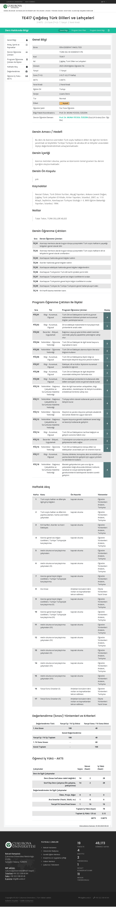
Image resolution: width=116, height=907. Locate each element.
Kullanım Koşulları (11, 903)
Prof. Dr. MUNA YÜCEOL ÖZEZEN (73, 120)
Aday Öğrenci (30, 2)
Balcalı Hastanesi (49, 850)
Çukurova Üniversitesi (14, 2)
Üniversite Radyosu (50, 853)
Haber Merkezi (49, 864)
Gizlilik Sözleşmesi (26, 903)
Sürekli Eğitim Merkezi (51, 857)
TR (104, 2)
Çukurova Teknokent (51, 867)
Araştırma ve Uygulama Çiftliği (54, 860)
